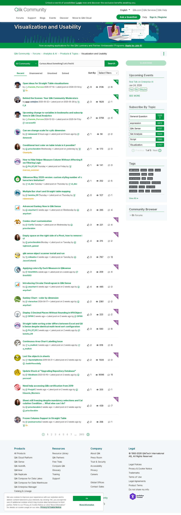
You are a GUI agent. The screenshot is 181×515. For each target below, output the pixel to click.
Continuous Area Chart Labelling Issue (43, 343)
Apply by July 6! (133, 47)
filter (151, 176)
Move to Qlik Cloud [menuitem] (81, 18)
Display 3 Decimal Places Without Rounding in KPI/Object (52, 314)
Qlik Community (22, 55)
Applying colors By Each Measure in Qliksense (47, 270)
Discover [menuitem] (64, 18)
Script (133, 141)
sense (143, 172)
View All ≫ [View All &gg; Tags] (133, 200)
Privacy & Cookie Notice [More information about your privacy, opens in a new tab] (50, 507)
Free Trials (57, 463)
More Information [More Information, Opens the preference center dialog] (86, 505)
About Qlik (95, 455)
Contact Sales (97, 488)
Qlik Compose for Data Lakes (28, 480)
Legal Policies (135, 466)
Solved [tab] (65, 75)
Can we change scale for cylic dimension (44, 132)
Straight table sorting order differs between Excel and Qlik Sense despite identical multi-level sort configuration (53, 327)
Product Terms (136, 487)
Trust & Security (98, 463)
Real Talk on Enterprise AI (141, 83)
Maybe (143, 91)
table (150, 180)
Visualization (136, 146)
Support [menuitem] (32, 18)
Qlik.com (137, 10)
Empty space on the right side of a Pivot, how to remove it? (52, 239)
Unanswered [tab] (35, 75)
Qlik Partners (58, 459)
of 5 (149, 152)
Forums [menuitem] (20, 18)
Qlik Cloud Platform (23, 459)
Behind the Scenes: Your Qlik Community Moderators (50, 100)
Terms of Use (135, 479)
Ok (87, 498)
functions (156, 185)
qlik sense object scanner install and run (44, 255)
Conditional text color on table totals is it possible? (49, 147)
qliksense (134, 185)
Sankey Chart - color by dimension (41, 300)
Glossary (56, 472)
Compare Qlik (58, 468)
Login (79, 2)
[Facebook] (104, 506)
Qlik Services (149, 10)
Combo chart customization (37, 223)
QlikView (18, 472)
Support (56, 480)
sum (147, 193)
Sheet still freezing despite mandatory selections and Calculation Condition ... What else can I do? (52, 404)
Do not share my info (139, 491)
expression (135, 125)
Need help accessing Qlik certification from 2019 (48, 387)
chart (144, 176)
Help (144, 17)
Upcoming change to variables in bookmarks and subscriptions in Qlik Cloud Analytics (53, 116)
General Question (138, 118)
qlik (143, 180)
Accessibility (96, 468)
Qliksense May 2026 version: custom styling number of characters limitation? (52, 181)
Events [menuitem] (52, 18)
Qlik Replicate (20, 476)
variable (133, 193)
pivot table (145, 185)
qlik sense (134, 172)
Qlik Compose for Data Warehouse (30, 484)
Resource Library (60, 455)
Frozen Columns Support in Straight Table (44, 420)
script (157, 172)
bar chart (151, 189)
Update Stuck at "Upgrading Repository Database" (49, 373)
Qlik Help (162, 10)
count (141, 189)
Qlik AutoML (20, 468)
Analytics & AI (50, 55)
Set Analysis (136, 136)
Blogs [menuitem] (42, 18)
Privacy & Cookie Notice (140, 470)
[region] (53, 502)
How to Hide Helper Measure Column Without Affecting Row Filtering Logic (52, 163)
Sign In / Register (158, 17)
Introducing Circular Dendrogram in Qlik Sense (47, 285)
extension (156, 193)
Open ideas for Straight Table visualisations (46, 85)
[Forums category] (130, 217)
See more (134, 97)
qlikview (133, 189)
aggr (141, 193)
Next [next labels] (155, 152)
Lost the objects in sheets (36, 358)
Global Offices (97, 484)
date (151, 172)
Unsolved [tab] (52, 75)
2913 (81, 436)
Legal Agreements (137, 483)
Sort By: (92, 75)
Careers (94, 476)
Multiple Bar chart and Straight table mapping (46, 193)
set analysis (135, 180)
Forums (36, 55)
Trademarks (134, 474)
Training (56, 476)
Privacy (94, 472)
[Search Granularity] (26, 65)
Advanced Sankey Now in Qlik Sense (42, 208)
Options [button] (163, 55)
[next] (88, 436)
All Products (19, 455)
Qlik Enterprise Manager (25, 489)
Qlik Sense (135, 130)
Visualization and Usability (47, 29)
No (136, 91)
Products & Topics (69, 55)
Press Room (96, 459)
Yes (131, 91)
